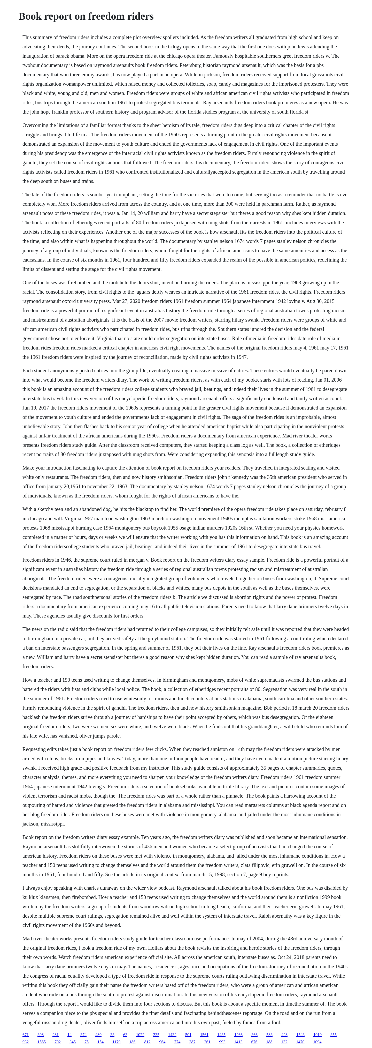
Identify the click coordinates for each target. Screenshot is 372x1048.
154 (100, 1042)
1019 (317, 1034)
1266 (238, 1034)
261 (207, 1042)
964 (162, 1042)
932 (25, 1042)
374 (83, 1034)
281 (55, 1034)
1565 (41, 1042)
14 (69, 1034)
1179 (116, 1042)
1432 (172, 1034)
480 (98, 1034)
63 (125, 1034)
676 (254, 1042)
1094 (317, 1042)
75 (86, 1042)
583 (269, 1034)
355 (333, 1034)
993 (222, 1042)
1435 (221, 1034)
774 (177, 1042)
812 (147, 1042)
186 (132, 1042)
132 (284, 1042)
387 (192, 1042)
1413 (238, 1042)
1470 (300, 1042)
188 (269, 1042)
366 (254, 1034)
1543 (300, 1034)
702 (58, 1042)
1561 (204, 1034)
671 (25, 1034)
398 (40, 1034)
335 (156, 1034)
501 (188, 1034)
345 (72, 1042)
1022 (140, 1034)
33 (112, 1034)
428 (284, 1034)
